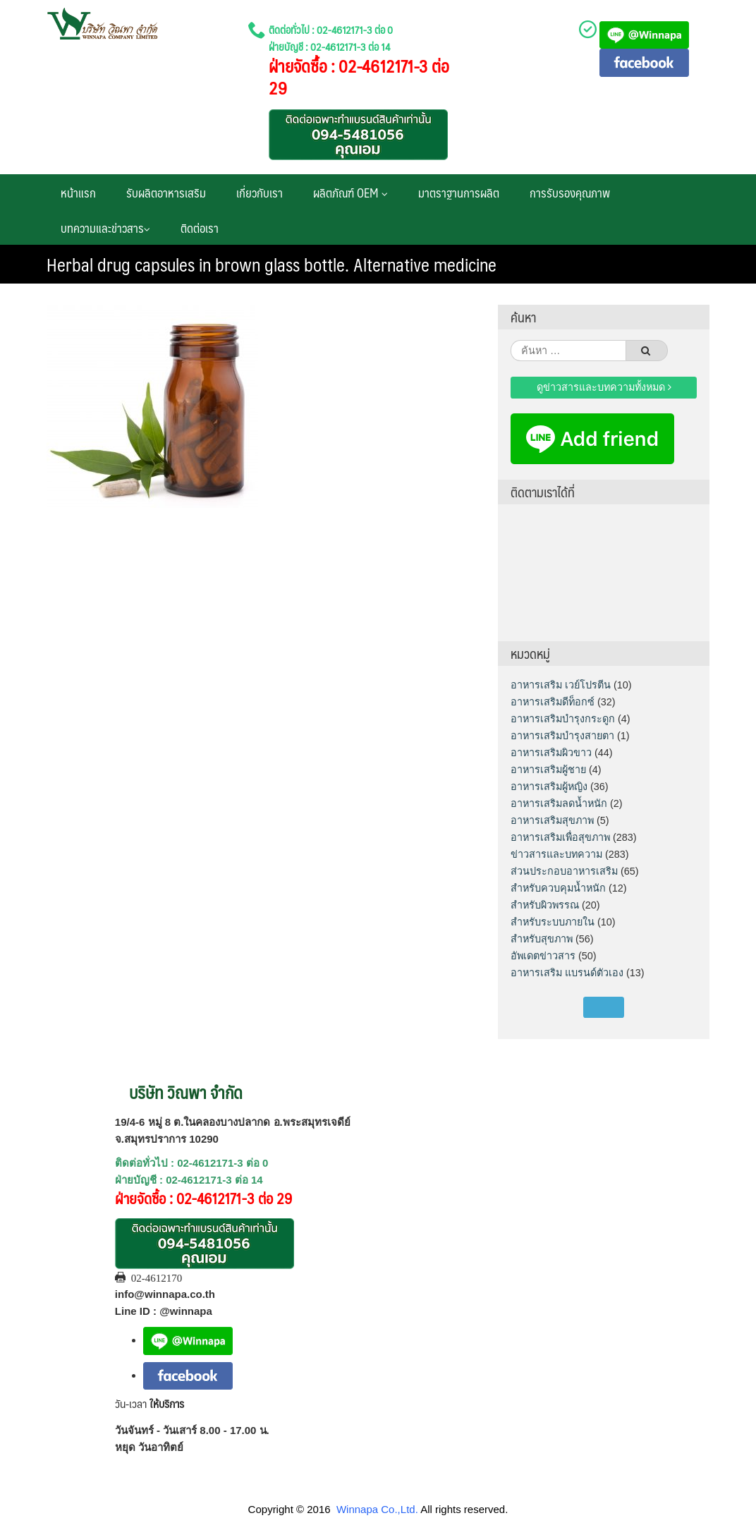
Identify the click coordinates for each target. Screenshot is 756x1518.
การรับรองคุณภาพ (570, 192)
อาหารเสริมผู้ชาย (548, 769)
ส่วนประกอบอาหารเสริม (564, 871)
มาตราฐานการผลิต (458, 192)
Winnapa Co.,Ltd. (377, 1509)
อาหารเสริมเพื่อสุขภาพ (560, 837)
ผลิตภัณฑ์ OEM (350, 192)
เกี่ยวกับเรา (259, 192)
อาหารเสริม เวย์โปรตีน (561, 685)
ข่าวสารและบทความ (556, 854)
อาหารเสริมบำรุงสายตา (562, 735)
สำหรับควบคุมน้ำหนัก (558, 888)
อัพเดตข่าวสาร (543, 955)
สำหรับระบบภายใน (553, 922)
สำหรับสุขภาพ (542, 939)
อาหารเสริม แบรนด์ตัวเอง (567, 972)
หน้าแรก (78, 192)
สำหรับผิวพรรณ (545, 905)
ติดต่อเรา (200, 228)
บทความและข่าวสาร (105, 228)
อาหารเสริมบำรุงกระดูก (563, 718)
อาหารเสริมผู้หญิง (549, 786)
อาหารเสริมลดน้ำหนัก (559, 803)
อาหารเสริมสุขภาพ (552, 820)
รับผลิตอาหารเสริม (166, 192)
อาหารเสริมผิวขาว (551, 752)
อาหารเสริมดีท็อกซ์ (553, 702)
